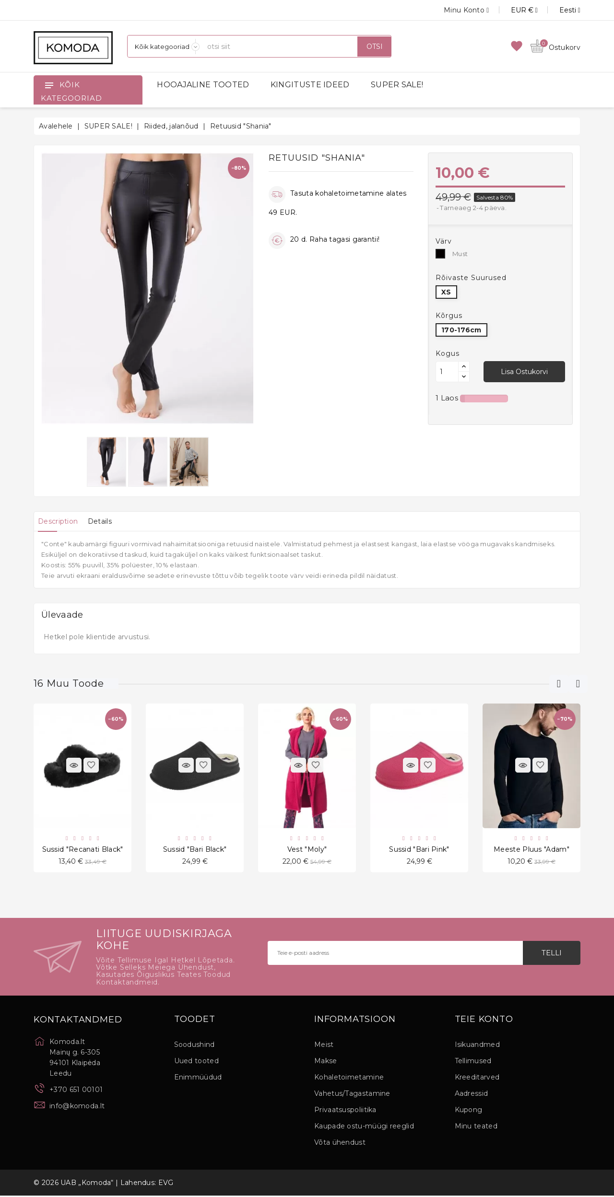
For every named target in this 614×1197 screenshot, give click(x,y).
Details (110, 521)
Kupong (469, 1111)
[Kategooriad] (164, 46)
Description (61, 521)
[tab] (61, 521)
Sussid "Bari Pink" (419, 849)
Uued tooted (196, 1062)
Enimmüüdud (198, 1078)
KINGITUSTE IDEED (310, 84)
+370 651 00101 (76, 1091)
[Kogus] (447, 371)
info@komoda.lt (77, 1107)
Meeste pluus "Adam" (531, 849)
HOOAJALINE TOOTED (203, 84)
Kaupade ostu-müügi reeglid (364, 1127)
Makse (325, 1062)
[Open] (49, 85)
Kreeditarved (477, 1078)
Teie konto (484, 1021)
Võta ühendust (340, 1143)
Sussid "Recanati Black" (82, 849)
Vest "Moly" (307, 849)
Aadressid (471, 1095)
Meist (324, 1046)
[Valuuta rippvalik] (513, 10)
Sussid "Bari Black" (195, 849)
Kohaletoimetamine (349, 1078)
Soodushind (194, 1046)
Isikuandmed (477, 1046)
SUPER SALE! (397, 84)
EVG (166, 1184)
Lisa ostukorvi (524, 371)
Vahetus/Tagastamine (352, 1095)
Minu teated (476, 1127)
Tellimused (473, 1062)
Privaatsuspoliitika (345, 1111)
